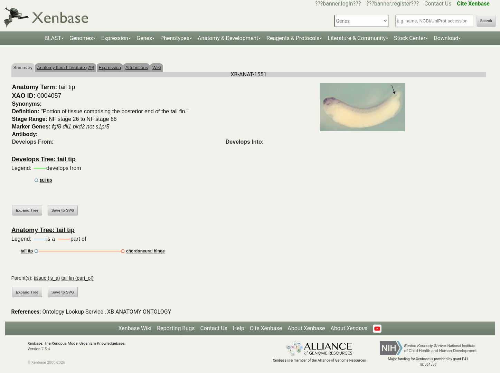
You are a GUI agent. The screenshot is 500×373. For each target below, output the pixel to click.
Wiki (156, 67)
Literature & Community (357, 38)
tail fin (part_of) (77, 278)
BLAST (53, 38)
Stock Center (409, 38)
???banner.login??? (338, 3)
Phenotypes (174, 38)
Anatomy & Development (228, 38)
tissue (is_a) (47, 278)
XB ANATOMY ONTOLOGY (139, 311)
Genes (144, 38)
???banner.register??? (392, 3)
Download (446, 38)
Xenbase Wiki (135, 328)
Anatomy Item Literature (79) (65, 67)
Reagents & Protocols (292, 38)
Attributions (136, 67)
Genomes (81, 38)
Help (238, 328)
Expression (114, 38)
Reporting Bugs (176, 328)
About (348, 328)
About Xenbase (306, 328)
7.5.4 (45, 349)
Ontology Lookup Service (73, 311)
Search (486, 21)
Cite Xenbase (266, 328)
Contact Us (438, 3)
